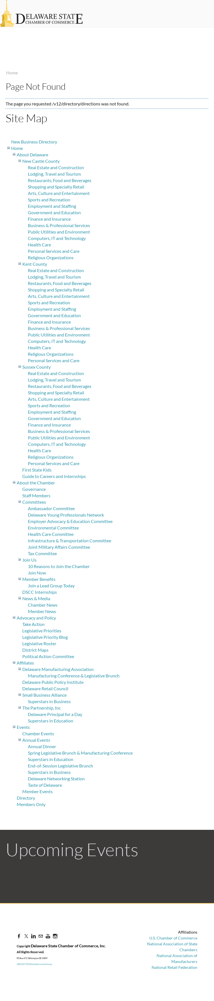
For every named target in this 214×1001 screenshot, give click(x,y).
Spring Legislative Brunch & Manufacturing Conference (80, 752)
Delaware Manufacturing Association (58, 669)
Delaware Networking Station (56, 778)
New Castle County (41, 161)
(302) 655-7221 (23, 964)
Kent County (34, 264)
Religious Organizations (51, 257)
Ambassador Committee (51, 508)
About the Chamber (36, 482)
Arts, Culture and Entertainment (59, 193)
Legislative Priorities (41, 630)
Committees (34, 502)
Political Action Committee (48, 656)
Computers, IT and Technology (57, 238)
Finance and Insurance (49, 219)
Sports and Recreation (49, 199)
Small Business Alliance (44, 695)
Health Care (39, 244)
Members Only (31, 804)
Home (12, 72)
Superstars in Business (49, 701)
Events (23, 727)
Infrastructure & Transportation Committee (69, 540)
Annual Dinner (42, 746)
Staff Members (36, 495)
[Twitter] (26, 936)
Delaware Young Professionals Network (66, 514)
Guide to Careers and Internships (54, 476)
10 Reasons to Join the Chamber (59, 566)
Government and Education (54, 212)
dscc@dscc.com (37, 964)
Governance (34, 489)
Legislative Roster (39, 643)
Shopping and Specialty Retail (56, 186)
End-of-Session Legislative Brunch (60, 765)
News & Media (36, 598)
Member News (42, 611)
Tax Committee (42, 553)
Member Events (37, 791)
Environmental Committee (53, 527)
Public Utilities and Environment (59, 231)
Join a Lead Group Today (51, 585)
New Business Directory (34, 141)
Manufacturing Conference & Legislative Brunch (74, 675)
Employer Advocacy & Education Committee (70, 521)
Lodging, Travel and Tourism (54, 173)
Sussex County (36, 366)
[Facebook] (19, 936)
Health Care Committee (51, 534)
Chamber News (42, 604)
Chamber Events (38, 733)
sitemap (48, 964)
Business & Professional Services (59, 225)
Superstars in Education (50, 720)
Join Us (29, 559)
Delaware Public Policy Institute (53, 682)
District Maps (35, 650)
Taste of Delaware (45, 785)
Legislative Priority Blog (45, 637)
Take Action (33, 624)
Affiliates (25, 662)
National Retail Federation (174, 967)
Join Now (37, 572)
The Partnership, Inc (41, 707)
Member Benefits (38, 579)
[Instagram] (55, 936)
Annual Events (36, 740)
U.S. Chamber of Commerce (173, 938)
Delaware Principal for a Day (55, 714)
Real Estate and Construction (56, 167)
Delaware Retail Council (45, 688)
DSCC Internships (39, 592)
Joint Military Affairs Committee (59, 547)
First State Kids (37, 469)
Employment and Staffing (52, 206)
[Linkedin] (33, 936)
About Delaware (32, 154)
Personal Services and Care (53, 251)
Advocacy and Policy (36, 617)
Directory (26, 797)
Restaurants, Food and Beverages (59, 180)
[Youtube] (48, 936)
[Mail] (40, 936)
